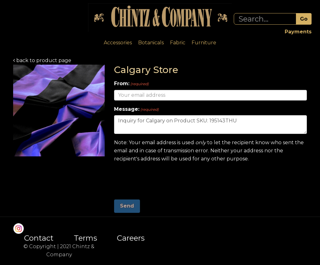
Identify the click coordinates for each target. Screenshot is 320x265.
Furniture (204, 43)
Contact (38, 238)
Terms (85, 238)
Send (127, 206)
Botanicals (151, 43)
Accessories (118, 43)
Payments (298, 32)
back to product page (42, 60)
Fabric (177, 43)
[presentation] (161, 178)
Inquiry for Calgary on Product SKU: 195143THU (210, 124)
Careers (131, 238)
